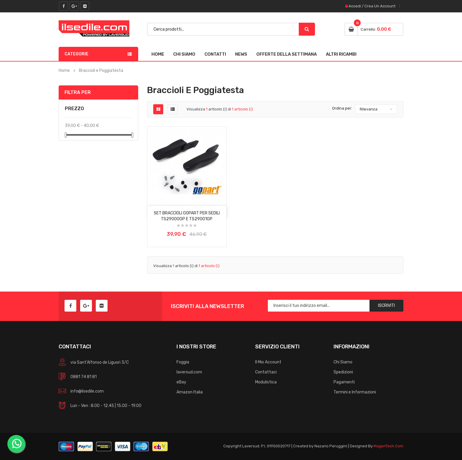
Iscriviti (386, 305)
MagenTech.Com (388, 446)
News (241, 54)
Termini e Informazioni (355, 392)
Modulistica (266, 382)
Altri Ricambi (341, 54)
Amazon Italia (189, 392)
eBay (181, 382)
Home (157, 54)
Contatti (215, 54)
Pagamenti (344, 382)
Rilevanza (368, 109)
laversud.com (189, 372)
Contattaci (266, 372)
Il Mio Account (268, 362)
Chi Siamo (184, 54)
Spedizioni (343, 372)
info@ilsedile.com (87, 391)
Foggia (182, 362)
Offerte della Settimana (286, 54)
